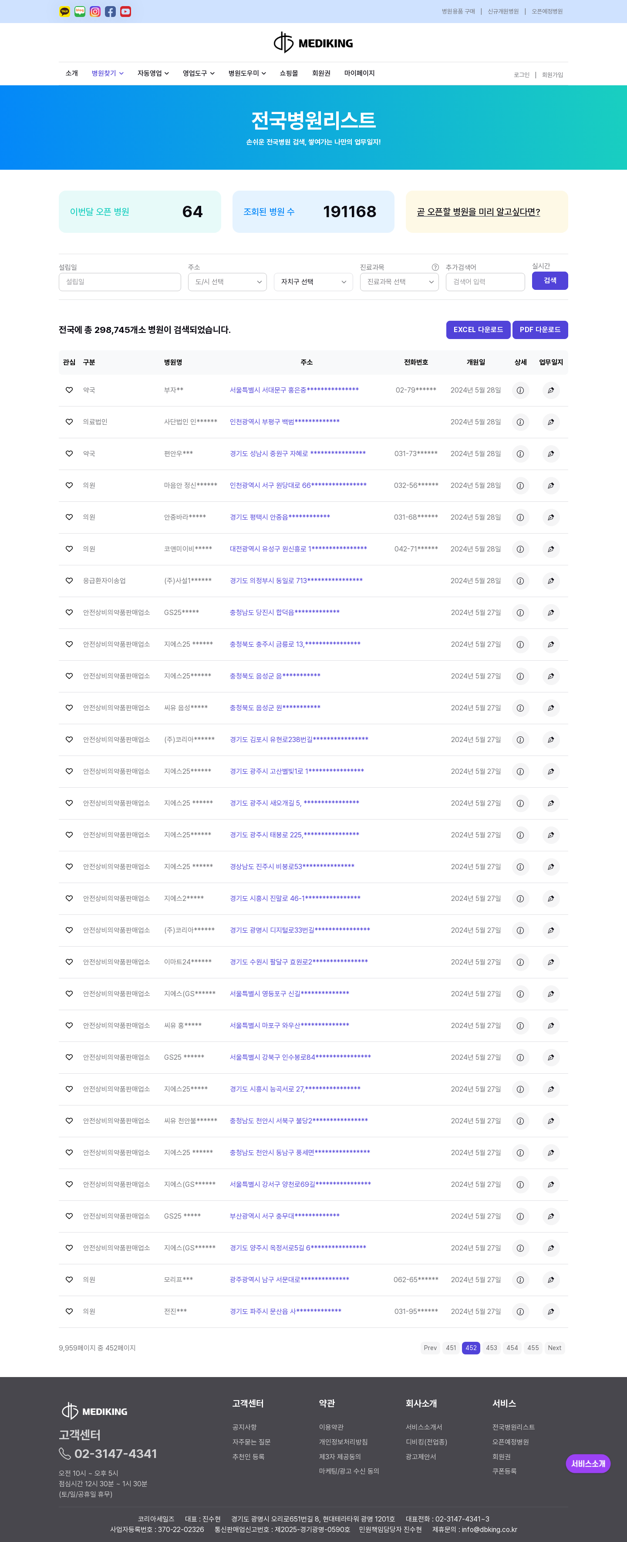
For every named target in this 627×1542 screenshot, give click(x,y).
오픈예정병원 (547, 11)
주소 (194, 267)
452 (471, 1347)
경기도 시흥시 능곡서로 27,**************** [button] (295, 1089)
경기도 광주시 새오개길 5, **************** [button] (294, 803)
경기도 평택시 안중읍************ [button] (280, 517)
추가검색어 (461, 267)
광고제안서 (421, 1457)
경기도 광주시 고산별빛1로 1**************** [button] (297, 771)
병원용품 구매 (458, 11)
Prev (430, 1347)
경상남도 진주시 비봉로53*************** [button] (292, 867)
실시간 (541, 266)
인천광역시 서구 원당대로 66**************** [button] (298, 485)
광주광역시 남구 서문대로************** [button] (289, 1280)
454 (512, 1347)
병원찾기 (108, 73)
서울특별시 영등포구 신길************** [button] (289, 994)
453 (491, 1347)
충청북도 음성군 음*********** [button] (275, 676)
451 (451, 1347)
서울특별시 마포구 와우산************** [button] (289, 1025)
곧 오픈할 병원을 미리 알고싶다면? (478, 211)
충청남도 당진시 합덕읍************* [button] (285, 612)
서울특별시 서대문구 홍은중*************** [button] (294, 390)
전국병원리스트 (513, 1427)
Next (555, 1347)
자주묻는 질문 (252, 1442)
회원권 (321, 73)
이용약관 (331, 1427)
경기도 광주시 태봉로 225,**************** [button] (294, 835)
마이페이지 (359, 73)
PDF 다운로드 (540, 330)
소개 (72, 73)
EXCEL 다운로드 (478, 330)
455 (533, 1347)
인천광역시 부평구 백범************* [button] (285, 422)
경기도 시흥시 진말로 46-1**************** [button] (295, 898)
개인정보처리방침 (343, 1442)
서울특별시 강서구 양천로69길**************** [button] (300, 1184)
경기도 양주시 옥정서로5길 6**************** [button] (298, 1248)
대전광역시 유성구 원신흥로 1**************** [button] (298, 549)
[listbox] (227, 282)
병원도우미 (247, 73)
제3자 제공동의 (340, 1457)
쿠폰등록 (504, 1471)
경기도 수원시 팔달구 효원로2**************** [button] (299, 962)
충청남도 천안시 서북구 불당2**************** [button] (299, 1121)
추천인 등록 (249, 1457)
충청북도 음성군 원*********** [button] (275, 708)
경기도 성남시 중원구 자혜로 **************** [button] (298, 454)
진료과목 (399, 267)
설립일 (68, 267)
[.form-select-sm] (313, 282)
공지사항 (245, 1427)
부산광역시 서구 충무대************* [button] (285, 1216)
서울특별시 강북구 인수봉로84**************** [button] (300, 1057)
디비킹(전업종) (427, 1442)
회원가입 (552, 74)
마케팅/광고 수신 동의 (349, 1471)
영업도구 (195, 73)
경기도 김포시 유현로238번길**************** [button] (299, 740)
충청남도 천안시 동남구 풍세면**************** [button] (300, 1153)
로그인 (521, 74)
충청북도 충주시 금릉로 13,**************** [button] (295, 644)
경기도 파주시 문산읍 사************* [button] (285, 1311)
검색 (550, 280)
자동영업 (153, 73)
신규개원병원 (503, 11)
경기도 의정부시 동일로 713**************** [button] (296, 581)
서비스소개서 (424, 1427)
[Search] (485, 282)
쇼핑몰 (289, 73)
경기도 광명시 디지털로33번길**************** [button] (300, 930)
